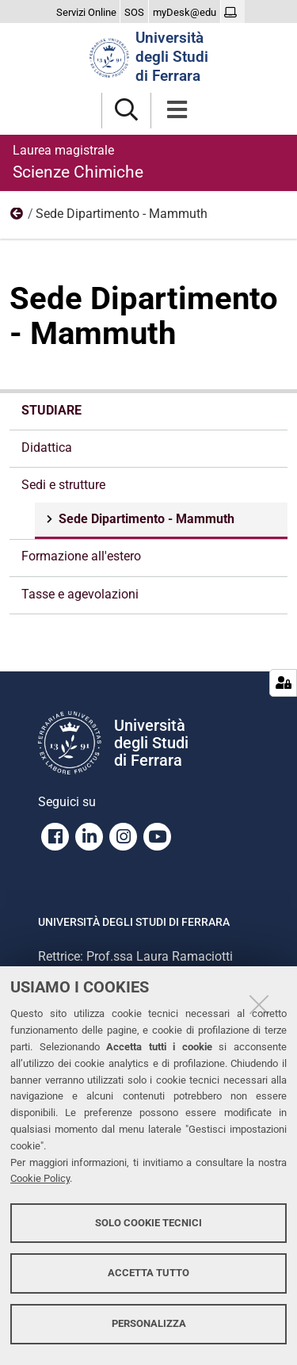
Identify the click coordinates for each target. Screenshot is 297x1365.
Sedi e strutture (17, 217)
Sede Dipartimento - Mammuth (144, 518)
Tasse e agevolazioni (80, 594)
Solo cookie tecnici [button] (148, 1223)
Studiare (51, 410)
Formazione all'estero (81, 556)
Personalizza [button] (149, 1323)
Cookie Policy (40, 1178)
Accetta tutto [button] (148, 1273)
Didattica (46, 447)
